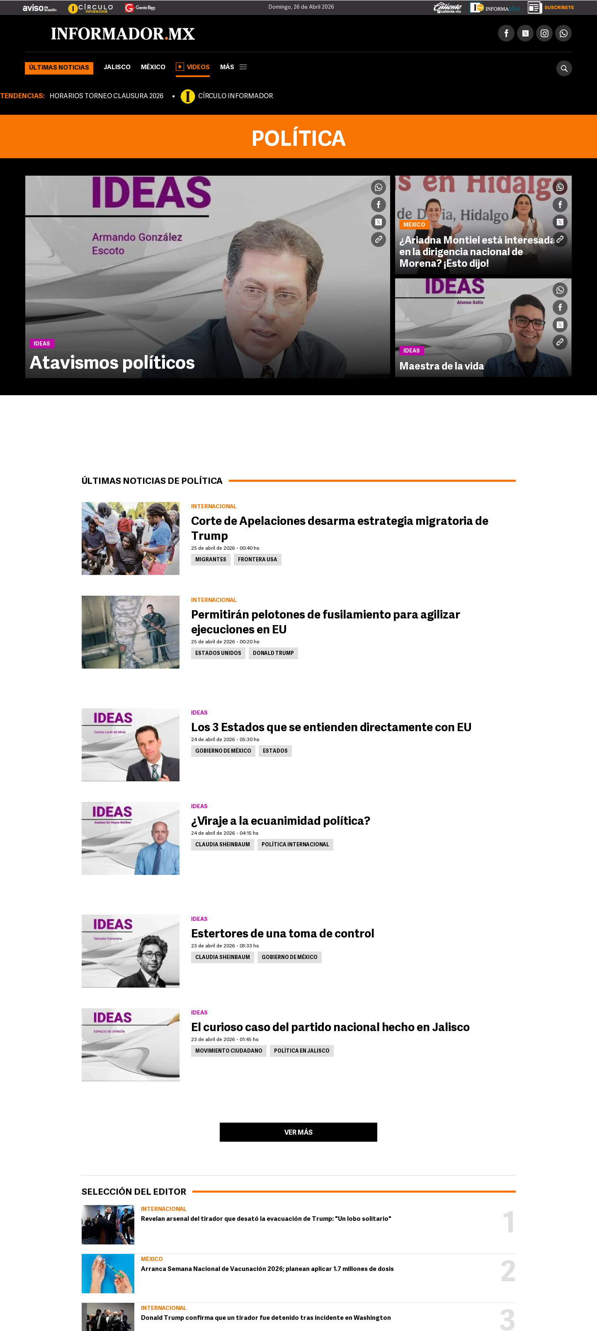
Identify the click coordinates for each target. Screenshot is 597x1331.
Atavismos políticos (112, 364)
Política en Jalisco (302, 1051)
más (233, 68)
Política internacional (295, 845)
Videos (193, 67)
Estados (275, 751)
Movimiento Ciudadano (228, 1051)
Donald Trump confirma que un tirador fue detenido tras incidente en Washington (266, 1318)
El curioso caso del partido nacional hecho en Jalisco (330, 1028)
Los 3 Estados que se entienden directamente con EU (331, 728)
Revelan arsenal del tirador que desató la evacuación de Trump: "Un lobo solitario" (266, 1219)
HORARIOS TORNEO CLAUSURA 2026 (106, 96)
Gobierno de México (223, 751)
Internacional (164, 1209)
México (153, 68)
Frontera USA (257, 560)
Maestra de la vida (441, 367)
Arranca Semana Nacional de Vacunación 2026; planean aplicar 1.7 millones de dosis (267, 1269)
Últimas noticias (59, 68)
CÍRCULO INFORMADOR (235, 96)
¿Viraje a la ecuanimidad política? (280, 822)
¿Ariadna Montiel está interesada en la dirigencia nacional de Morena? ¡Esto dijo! (477, 252)
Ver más (298, 1133)
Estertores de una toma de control (282, 934)
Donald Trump (273, 653)
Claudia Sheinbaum (222, 845)
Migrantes (210, 560)
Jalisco (117, 68)
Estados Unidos (218, 653)
